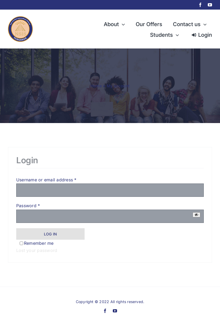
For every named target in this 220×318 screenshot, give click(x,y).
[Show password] (196, 214)
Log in (50, 234)
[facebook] (200, 5)
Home (96, 85)
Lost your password (36, 250)
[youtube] (210, 5)
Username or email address (46, 179)
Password (28, 205)
